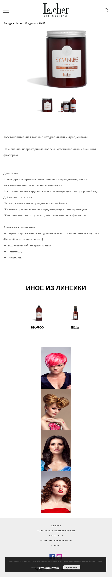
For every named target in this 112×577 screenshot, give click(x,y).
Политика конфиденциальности (56, 530)
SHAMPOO (37, 327)
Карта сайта (56, 535)
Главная (56, 525)
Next (92, 56)
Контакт (56, 545)
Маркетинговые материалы (56, 540)
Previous (23, 56)
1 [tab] (56, 129)
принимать (71, 567)
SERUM (75, 327)
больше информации (49, 567)
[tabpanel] (44, 110)
